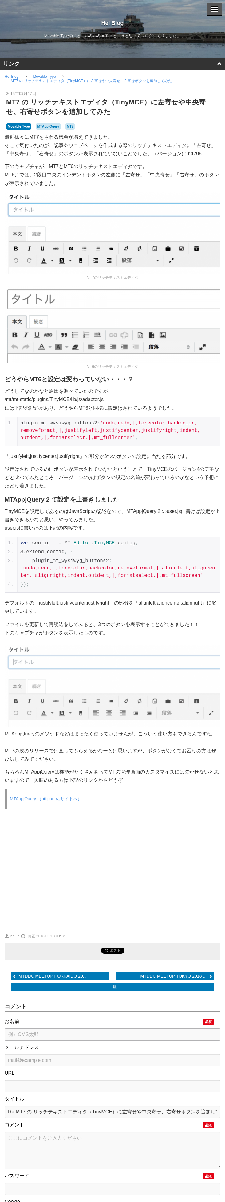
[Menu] (214, 9)
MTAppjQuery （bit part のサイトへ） (46, 798)
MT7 (70, 126)
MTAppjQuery (48, 126)
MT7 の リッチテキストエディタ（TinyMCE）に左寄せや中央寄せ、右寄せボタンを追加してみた (91, 81)
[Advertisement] (57, 871)
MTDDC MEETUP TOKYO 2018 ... (176, 976)
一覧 (112, 987)
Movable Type (44, 76)
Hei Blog (112, 23)
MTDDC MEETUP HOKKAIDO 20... (49, 976)
